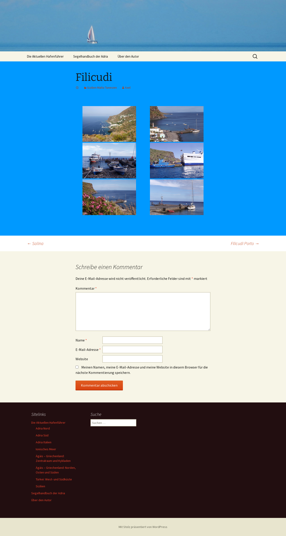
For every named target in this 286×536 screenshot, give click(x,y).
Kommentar (86, 288)
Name (81, 340)
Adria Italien (43, 442)
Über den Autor (128, 56)
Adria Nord (43, 428)
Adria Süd (42, 435)
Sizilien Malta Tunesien (102, 88)
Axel (127, 88)
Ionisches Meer (46, 449)
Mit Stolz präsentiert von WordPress (143, 527)
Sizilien (40, 486)
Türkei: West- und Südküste (54, 479)
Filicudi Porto (245, 243)
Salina (35, 243)
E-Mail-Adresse (88, 349)
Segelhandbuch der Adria (90, 56)
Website (82, 359)
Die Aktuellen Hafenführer (45, 56)
